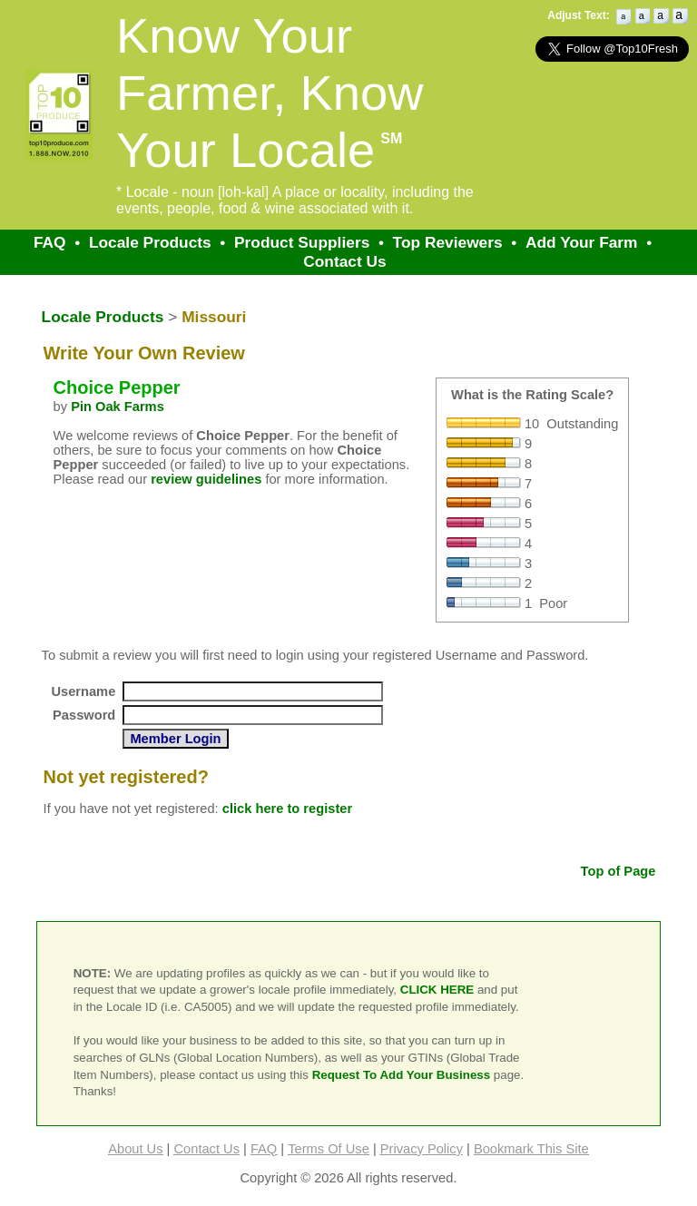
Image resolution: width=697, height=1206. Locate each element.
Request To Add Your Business (401, 1075)
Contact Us (344, 261)
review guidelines (206, 479)
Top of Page (618, 871)
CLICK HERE (437, 989)
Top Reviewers (448, 242)
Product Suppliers (301, 242)
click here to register (287, 808)
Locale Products (150, 242)
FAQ (50, 242)
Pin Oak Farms (117, 406)
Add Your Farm (581, 242)
